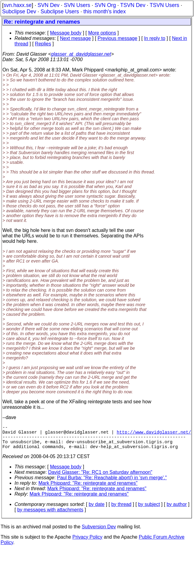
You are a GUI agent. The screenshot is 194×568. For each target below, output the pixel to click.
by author (177, 510)
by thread (121, 510)
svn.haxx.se (18, 5)
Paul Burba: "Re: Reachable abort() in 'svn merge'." (112, 483)
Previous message (117, 38)
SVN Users (77, 5)
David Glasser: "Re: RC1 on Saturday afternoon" (100, 478)
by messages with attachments (50, 515)
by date (96, 510)
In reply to (154, 38)
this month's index (104, 11)
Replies (43, 43)
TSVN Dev (132, 5)
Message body (65, 32)
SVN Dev (48, 5)
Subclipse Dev (19, 11)
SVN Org (105, 5)
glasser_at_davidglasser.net (81, 54)
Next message (75, 38)
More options (102, 32)
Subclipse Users (59, 11)
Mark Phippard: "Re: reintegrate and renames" (87, 489)
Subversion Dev (99, 532)
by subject (149, 510)
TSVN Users (164, 5)
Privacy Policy (87, 543)
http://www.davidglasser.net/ (154, 434)
